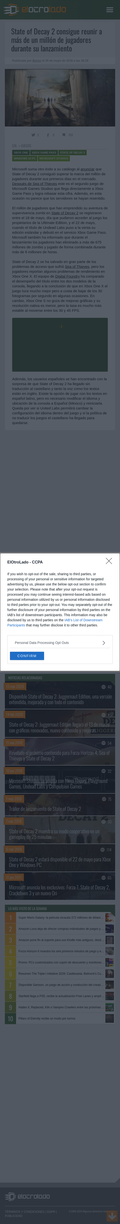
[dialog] (60, 612)
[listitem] (60, 642)
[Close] (110, 562)
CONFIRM (27, 656)
